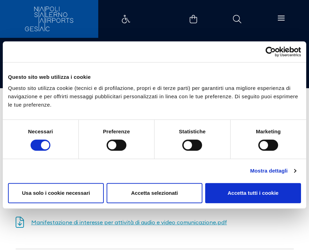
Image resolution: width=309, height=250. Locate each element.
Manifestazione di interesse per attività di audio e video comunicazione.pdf (129, 222)
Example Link (126, 19)
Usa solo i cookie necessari (56, 193)
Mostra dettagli (268, 171)
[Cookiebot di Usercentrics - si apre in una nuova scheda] (270, 52)
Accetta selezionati (154, 193)
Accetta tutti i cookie (252, 193)
